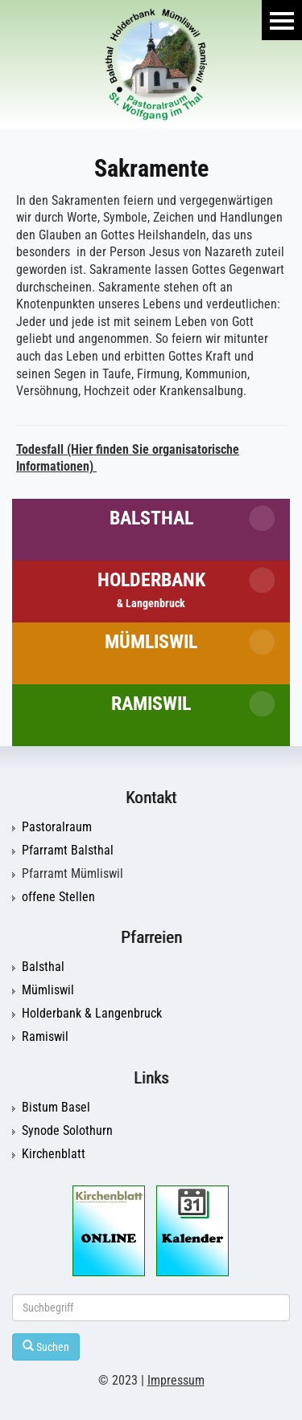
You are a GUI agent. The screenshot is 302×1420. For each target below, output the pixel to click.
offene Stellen (58, 897)
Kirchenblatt (53, 1154)
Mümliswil (151, 641)
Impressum (176, 1380)
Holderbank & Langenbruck (92, 1013)
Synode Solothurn (67, 1131)
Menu (282, 20)
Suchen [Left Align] (46, 1346)
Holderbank (151, 589)
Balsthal (151, 518)
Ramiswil (151, 703)
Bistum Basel (56, 1107)
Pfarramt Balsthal (68, 850)
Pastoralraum (57, 827)
